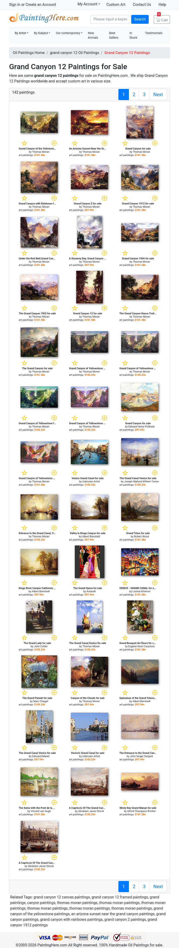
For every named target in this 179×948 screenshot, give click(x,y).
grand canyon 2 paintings (125, 919)
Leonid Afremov (141, 591)
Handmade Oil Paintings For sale (44, 18)
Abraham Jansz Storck (91, 811)
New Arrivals (93, 35)
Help (162, 4)
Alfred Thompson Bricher (141, 811)
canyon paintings (41, 903)
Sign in (14, 4)
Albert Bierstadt (91, 536)
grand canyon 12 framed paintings (120, 897)
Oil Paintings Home (29, 53)
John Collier (41, 646)
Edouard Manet (40, 756)
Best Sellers (113, 35)
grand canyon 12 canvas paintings (62, 897)
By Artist (20, 33)
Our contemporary (68, 33)
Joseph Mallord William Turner (141, 481)
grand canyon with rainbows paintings (71, 919)
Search (140, 19)
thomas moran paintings (77, 903)
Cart (162, 18)
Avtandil (91, 591)
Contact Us (142, 4)
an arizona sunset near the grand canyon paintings (113, 914)
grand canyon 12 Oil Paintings (74, 53)
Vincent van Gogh (41, 811)
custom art (77, 81)
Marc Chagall (40, 701)
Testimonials (153, 33)
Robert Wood (141, 536)
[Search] (110, 19)
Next (158, 94)
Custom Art (116, 4)
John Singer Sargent (141, 756)
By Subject (41, 33)
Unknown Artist (91, 481)
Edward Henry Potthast (141, 426)
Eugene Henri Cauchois (141, 646)
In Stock (133, 35)
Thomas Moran (40, 151)
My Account (89, 4)
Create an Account (40, 4)
